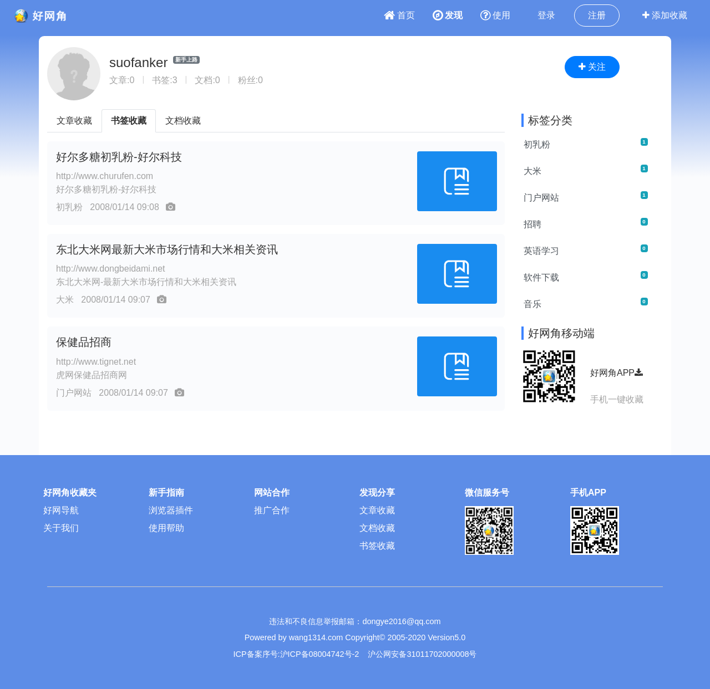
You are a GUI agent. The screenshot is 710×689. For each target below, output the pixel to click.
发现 (448, 15)
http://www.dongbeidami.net (110, 268)
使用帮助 (166, 528)
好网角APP (616, 372)
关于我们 (61, 528)
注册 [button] (597, 15)
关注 (592, 67)
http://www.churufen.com (104, 176)
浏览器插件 (171, 510)
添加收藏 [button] (664, 15)
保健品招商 (83, 342)
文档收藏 (183, 120)
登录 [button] (546, 15)
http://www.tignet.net (96, 361)
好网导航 (61, 510)
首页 (399, 15)
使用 (495, 15)
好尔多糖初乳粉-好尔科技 (119, 157)
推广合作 (272, 510)
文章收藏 (74, 120)
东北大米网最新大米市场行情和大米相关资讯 (167, 249)
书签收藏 (128, 120)
